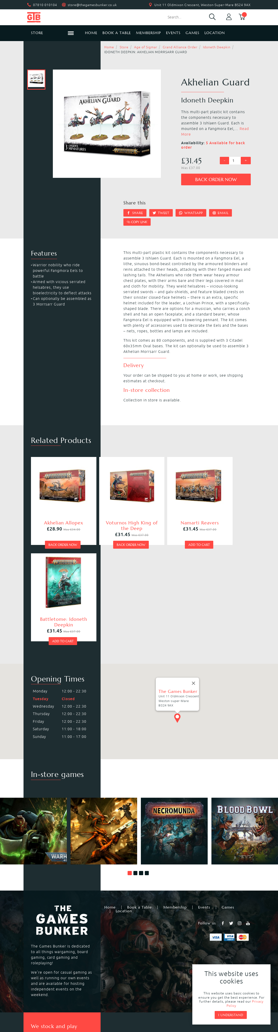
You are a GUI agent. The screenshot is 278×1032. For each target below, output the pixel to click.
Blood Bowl (40, 944)
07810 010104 (45, 5)
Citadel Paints (216, 944)
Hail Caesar (95, 961)
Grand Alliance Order (180, 47)
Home (91, 32)
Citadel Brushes (218, 950)
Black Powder (151, 961)
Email (221, 213)
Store (124, 47)
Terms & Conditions (173, 999)
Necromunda (151, 939)
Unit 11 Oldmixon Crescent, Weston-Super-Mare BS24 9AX (202, 5)
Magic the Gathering (158, 950)
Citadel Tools (215, 956)
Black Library (215, 939)
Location (214, 32)
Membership (148, 32)
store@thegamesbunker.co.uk (92, 5)
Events (173, 32)
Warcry (146, 944)
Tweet (161, 213)
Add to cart (165, 531)
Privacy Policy (131, 999)
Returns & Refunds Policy (84, 999)
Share (135, 213)
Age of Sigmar (145, 47)
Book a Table (116, 32)
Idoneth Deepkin (217, 47)
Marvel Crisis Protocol (105, 967)
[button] (130, 763)
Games (192, 32)
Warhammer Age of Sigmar (110, 944)
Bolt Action (40, 961)
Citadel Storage (217, 961)
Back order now (216, 180)
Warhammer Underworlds (54, 950)
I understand (230, 1015)
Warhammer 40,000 (48, 939)
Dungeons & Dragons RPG (54, 967)
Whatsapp (191, 213)
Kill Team (93, 939)
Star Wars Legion (155, 967)
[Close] (193, 573)
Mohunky (177, 1011)
